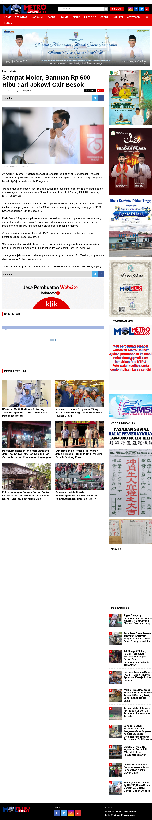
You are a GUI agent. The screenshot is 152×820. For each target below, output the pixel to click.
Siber (119, 811)
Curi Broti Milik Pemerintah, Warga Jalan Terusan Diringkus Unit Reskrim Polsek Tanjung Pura (78, 454)
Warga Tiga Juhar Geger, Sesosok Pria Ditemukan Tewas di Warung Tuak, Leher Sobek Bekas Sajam (138, 695)
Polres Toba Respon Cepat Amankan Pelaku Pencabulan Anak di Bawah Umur (137, 768)
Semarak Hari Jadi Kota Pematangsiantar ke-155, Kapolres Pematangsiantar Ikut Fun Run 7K (76, 495)
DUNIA (64, 17)
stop (100, 90)
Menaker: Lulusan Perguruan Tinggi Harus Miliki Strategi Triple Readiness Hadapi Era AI (78, 412)
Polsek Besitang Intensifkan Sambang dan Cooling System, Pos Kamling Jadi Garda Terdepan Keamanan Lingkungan (26, 454)
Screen (117, 8)
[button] (146, 15)
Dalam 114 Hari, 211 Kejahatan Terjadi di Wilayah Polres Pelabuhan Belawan (135, 750)
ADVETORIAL (134, 17)
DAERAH (52, 17)
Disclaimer (130, 811)
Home (4, 71)
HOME (7, 17)
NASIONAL (37, 17)
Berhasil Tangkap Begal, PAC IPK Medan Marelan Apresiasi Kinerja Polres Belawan (138, 676)
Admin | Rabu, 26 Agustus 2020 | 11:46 (16, 91)
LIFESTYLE (90, 17)
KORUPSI (118, 17)
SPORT (104, 17)
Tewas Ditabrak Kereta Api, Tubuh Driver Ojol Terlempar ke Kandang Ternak (137, 712)
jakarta (13, 71)
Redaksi (109, 811)
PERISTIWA (21, 17)
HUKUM (8, 23)
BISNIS (76, 17)
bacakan (90, 90)
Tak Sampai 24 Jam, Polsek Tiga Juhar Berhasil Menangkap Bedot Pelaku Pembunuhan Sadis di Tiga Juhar (136, 658)
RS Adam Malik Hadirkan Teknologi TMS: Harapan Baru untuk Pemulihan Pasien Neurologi (24, 412)
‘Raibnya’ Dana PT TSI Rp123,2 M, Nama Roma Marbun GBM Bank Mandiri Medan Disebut (137, 786)
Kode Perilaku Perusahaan (119, 815)
